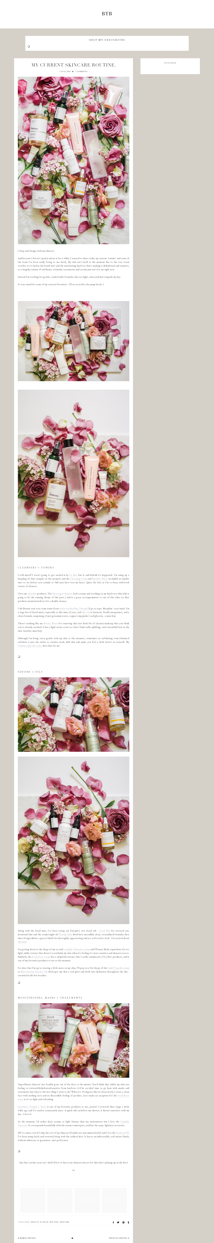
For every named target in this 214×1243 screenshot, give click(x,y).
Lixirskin (32, 593)
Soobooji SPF (122, 1132)
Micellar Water (100, 578)
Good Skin (104, 930)
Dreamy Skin (65, 934)
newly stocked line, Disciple (73, 608)
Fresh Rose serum (41, 956)
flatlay (44, 1222)
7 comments (81, 72)
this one (86, 612)
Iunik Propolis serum (118, 967)
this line (22, 941)
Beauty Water (51, 623)
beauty (35, 1222)
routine (54, 1222)
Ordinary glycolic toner (30, 645)
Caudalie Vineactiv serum (77, 949)
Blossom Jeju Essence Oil (34, 971)
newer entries (27, 1238)
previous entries (119, 1238)
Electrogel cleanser (62, 593)
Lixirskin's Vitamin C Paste (32, 1106)
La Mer (73, 575)
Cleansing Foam (78, 578)
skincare (64, 1222)
